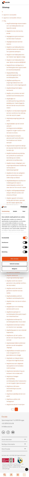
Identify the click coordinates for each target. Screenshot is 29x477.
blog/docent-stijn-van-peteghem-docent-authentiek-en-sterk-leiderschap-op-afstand (16, 175)
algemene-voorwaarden (9, 14)
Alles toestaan (14, 258)
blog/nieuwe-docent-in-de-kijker (16, 404)
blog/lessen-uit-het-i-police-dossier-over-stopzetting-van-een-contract (16, 338)
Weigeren (14, 268)
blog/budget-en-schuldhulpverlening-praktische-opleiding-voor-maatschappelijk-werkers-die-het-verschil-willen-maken (16, 103)
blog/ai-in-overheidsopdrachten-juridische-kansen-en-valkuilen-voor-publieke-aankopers (15, 49)
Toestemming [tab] (5, 211)
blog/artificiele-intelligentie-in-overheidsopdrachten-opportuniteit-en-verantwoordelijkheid (17, 67)
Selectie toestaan (14, 263)
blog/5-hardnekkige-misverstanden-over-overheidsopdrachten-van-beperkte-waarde (17, 26)
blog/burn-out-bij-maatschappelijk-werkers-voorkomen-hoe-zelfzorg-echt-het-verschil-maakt (16, 113)
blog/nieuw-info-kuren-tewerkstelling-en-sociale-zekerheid (14, 388)
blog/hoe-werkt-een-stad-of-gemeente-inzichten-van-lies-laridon (15, 290)
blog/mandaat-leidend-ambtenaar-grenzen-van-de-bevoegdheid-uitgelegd (16, 345)
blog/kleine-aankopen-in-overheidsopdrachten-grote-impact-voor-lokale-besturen (16, 314)
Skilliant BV (17, 464)
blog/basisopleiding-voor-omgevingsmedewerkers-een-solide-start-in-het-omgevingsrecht (16, 83)
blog (4, 21)
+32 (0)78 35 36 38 (8, 423)
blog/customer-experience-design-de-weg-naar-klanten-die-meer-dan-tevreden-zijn (17, 148)
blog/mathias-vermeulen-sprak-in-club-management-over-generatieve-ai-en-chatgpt (16, 353)
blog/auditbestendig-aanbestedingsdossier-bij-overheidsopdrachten (14, 75)
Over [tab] (24, 211)
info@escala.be (7, 427)
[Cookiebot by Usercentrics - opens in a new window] (20, 207)
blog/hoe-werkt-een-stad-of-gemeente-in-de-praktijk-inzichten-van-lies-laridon (16, 283)
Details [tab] (15, 211)
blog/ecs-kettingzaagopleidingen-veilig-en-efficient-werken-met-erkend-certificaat (16, 193)
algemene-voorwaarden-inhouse (12, 18)
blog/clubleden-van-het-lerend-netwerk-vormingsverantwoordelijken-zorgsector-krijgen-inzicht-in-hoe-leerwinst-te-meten (16, 128)
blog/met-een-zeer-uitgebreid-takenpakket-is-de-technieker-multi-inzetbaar (15, 366)
